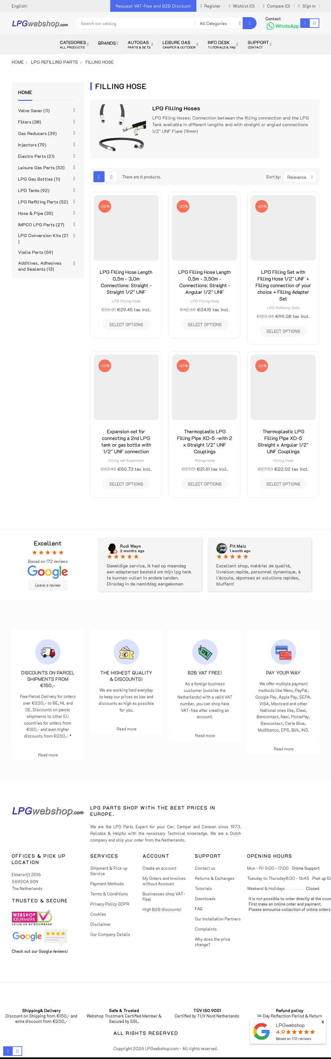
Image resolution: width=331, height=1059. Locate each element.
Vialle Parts (35, 252)
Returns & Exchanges (214, 878)
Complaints (206, 929)
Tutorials (203, 888)
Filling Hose (205, 460)
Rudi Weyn (130, 546)
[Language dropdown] (20, 6)
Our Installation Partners (218, 918)
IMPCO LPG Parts (41, 225)
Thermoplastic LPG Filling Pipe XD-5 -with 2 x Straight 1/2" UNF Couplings (204, 441)
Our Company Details (110, 934)
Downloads (205, 898)
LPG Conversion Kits (43, 238)
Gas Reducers (37, 133)
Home (25, 92)
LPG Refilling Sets (283, 307)
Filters (29, 122)
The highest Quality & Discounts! (126, 675)
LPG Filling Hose (126, 300)
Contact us (205, 868)
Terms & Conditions (109, 893)
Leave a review (47, 585)
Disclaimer (100, 924)
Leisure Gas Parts (41, 168)
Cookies (98, 914)
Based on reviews (293, 1038)
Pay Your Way (283, 672)
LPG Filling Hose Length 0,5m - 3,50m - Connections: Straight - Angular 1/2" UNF (204, 281)
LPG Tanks (33, 190)
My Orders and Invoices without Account (164, 880)
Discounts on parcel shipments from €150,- (47, 678)
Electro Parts (36, 156)
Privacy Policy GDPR (109, 904)
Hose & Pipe (35, 213)
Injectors (32, 145)
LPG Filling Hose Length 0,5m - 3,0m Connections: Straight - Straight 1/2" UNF (126, 281)
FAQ (198, 908)
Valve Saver (34, 110)
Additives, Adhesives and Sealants (39, 266)
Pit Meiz (238, 546)
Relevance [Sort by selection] (301, 177)
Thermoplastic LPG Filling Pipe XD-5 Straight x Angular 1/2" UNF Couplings (283, 441)
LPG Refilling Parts (43, 202)
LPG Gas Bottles (39, 179)
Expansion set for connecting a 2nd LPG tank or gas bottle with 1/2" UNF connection (126, 441)
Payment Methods (107, 883)
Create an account (159, 868)
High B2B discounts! (162, 909)
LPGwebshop (290, 1025)
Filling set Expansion (126, 460)
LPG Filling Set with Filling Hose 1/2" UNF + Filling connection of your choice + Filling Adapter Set (283, 285)
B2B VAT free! (205, 672)
